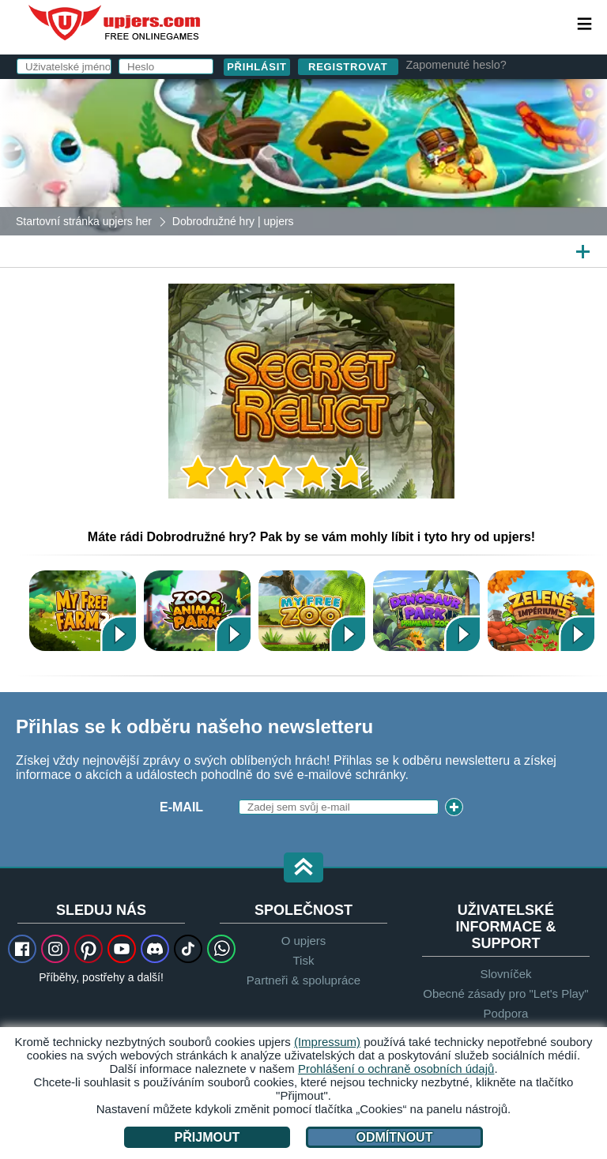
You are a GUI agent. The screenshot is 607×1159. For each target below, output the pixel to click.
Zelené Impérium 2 (541, 610)
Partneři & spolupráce (303, 980)
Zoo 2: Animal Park (197, 610)
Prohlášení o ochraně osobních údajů (396, 1068)
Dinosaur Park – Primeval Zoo (426, 610)
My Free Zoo (311, 610)
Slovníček (505, 973)
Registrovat (348, 67)
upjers (115, 23)
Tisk (304, 960)
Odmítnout (394, 1137)
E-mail (181, 807)
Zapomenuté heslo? (456, 64)
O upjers (303, 940)
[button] (303, 868)
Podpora (506, 1013)
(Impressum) (327, 1041)
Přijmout (207, 1137)
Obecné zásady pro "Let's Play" (505, 993)
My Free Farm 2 (82, 610)
